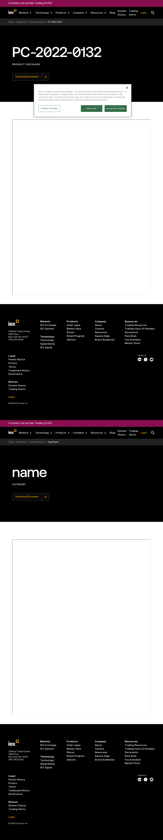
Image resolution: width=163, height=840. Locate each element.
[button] (25, 13)
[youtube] (152, 359)
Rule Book (130, 336)
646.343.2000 (16, 339)
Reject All (91, 108)
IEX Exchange (48, 325)
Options (71, 339)
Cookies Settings (49, 108)
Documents (131, 332)
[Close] (127, 87)
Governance (15, 374)
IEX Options (47, 328)
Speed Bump (47, 343)
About (98, 325)
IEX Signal (46, 347)
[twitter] (145, 359)
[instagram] (140, 359)
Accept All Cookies (115, 108)
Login (143, 12)
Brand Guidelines (105, 339)
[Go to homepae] (13, 323)
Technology (47, 340)
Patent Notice (16, 359)
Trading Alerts (133, 13)
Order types (73, 325)
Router (71, 332)
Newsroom (101, 332)
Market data (74, 328)
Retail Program (76, 336)
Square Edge (102, 336)
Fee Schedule (133, 339)
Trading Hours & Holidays (140, 328)
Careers (99, 328)
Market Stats (132, 343)
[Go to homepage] (12, 11)
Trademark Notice (19, 370)
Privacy (12, 363)
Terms (12, 366)
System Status (122, 13)
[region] (82, 100)
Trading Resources (136, 325)
